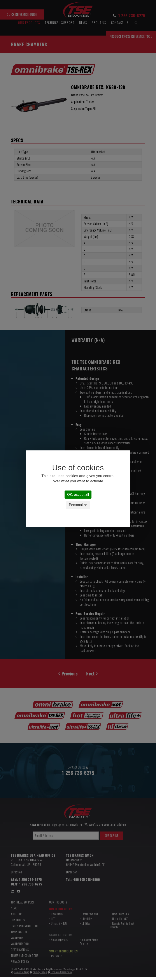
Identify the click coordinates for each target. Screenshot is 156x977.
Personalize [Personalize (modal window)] (78, 505)
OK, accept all (78, 494)
